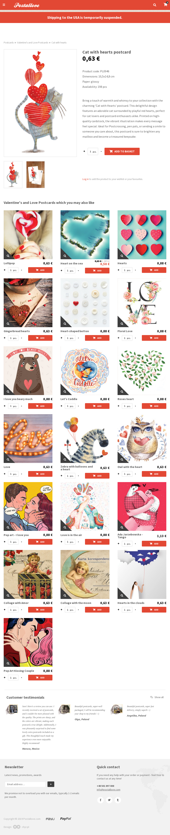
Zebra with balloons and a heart (77, 468)
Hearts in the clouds (131, 603)
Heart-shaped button (75, 331)
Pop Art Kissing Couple (19, 670)
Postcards (9, 42)
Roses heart (126, 399)
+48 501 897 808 (105, 786)
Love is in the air (71, 535)
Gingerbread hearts (17, 331)
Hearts (122, 263)
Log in (85, 179)
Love (7, 467)
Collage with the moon (76, 603)
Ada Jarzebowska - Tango (130, 536)
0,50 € (104, 264)
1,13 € (161, 536)
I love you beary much (18, 399)
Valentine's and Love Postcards (32, 42)
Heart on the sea (72, 263)
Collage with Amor (16, 603)
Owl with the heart (130, 467)
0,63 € (47, 263)
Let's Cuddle (69, 399)
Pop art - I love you (16, 535)
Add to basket (122, 151)
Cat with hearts (59, 42)
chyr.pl (21, 827)
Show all (157, 697)
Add (40, 270)
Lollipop (9, 263)
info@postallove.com (108, 789)
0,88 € (161, 263)
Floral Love (125, 331)
